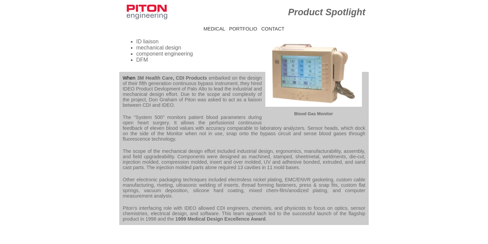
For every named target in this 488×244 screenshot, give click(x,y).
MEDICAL (214, 29)
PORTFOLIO (243, 29)
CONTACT (272, 29)
